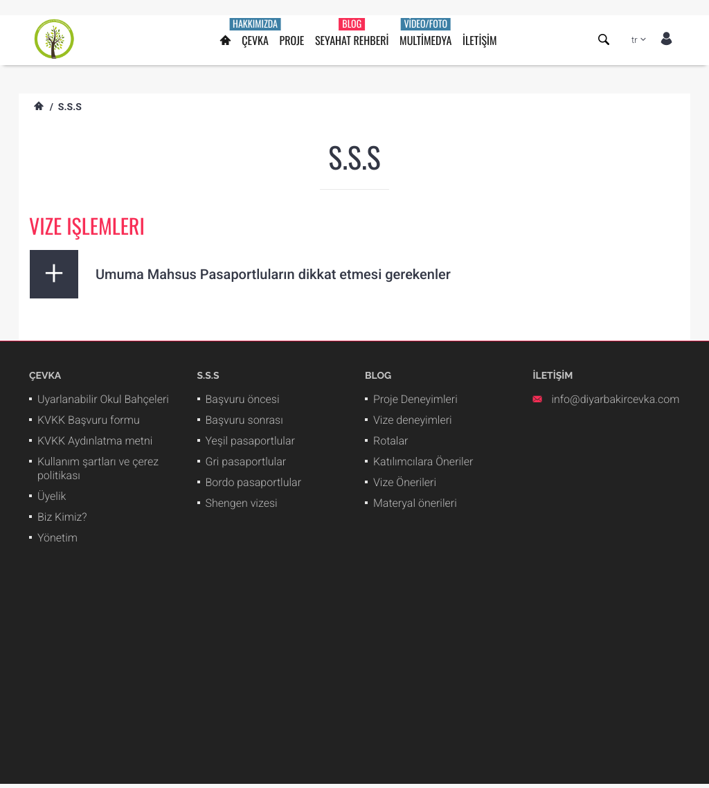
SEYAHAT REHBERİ (351, 32)
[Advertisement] (354, 687)
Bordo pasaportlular (254, 482)
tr (634, 40)
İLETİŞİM (480, 40)
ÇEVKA (255, 32)
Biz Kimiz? (62, 516)
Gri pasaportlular (246, 461)
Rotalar (390, 440)
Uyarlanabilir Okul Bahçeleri (103, 399)
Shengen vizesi (242, 503)
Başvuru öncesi (243, 399)
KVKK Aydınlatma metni (94, 440)
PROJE (292, 40)
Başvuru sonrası (244, 420)
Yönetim (57, 537)
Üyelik (51, 496)
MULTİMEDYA (425, 32)
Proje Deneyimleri (415, 399)
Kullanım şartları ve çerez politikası (98, 468)
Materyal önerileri (415, 503)
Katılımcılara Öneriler (423, 461)
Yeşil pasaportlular (250, 440)
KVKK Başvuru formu (88, 420)
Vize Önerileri (404, 482)
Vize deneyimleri (412, 420)
